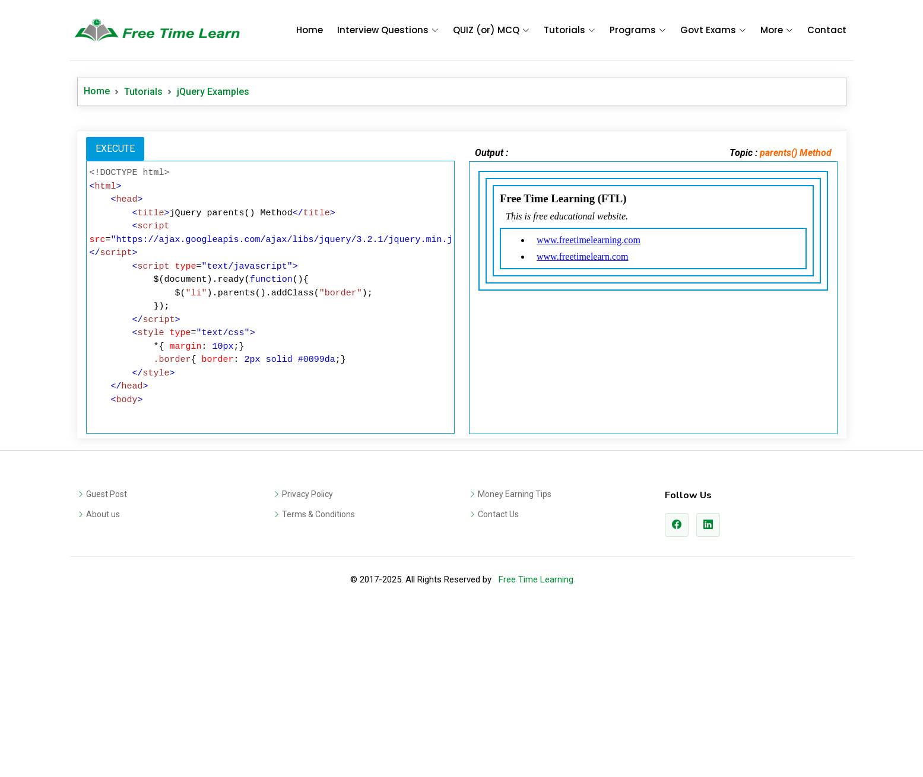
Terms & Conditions (318, 680)
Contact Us (498, 680)
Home (309, 30)
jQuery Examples (213, 91)
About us (103, 680)
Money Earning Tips (514, 660)
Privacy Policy (307, 660)
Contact (826, 30)
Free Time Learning (536, 745)
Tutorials (143, 91)
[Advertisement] (462, 207)
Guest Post (106, 660)
